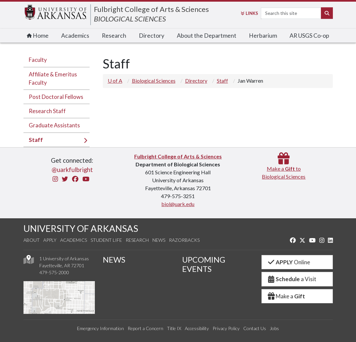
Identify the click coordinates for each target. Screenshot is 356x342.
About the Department (206, 35)
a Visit (292, 279)
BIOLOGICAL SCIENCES (130, 18)
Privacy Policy (226, 328)
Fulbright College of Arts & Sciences (151, 9)
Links (249, 13)
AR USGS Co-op (309, 35)
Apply (50, 240)
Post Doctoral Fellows (56, 96)
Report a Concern (145, 328)
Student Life (106, 240)
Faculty (38, 59)
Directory (151, 35)
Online (288, 262)
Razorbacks (184, 240)
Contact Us (254, 328)
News (158, 240)
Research (114, 35)
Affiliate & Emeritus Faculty (53, 78)
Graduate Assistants (54, 125)
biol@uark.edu (177, 204)
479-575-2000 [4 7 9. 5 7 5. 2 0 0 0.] (54, 272)
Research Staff (47, 110)
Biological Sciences (154, 80)
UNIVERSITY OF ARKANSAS (80, 228)
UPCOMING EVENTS (203, 264)
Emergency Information (100, 328)
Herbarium (263, 35)
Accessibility (197, 328)
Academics (75, 35)
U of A (115, 80)
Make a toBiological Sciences (283, 168)
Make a (286, 296)
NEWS (114, 259)
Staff (36, 139)
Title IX (174, 328)
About (31, 240)
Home (38, 35)
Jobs (274, 328)
